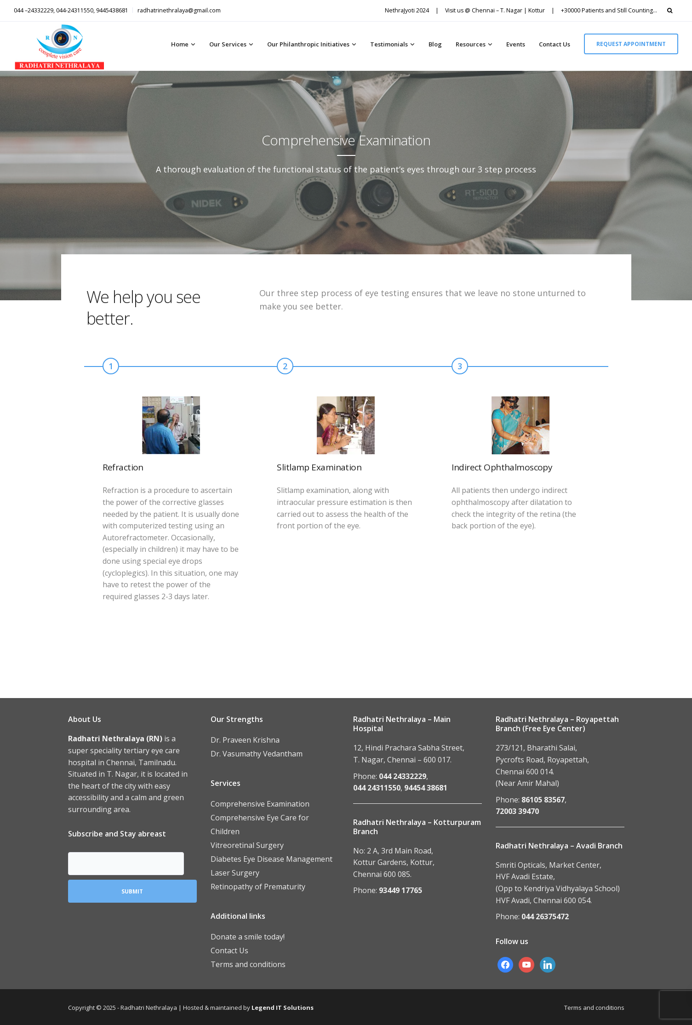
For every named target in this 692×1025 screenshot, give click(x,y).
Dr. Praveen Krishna (245, 740)
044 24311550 (376, 788)
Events (515, 44)
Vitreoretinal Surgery (247, 845)
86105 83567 (543, 800)
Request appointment (631, 44)
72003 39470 (517, 811)
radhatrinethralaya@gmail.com (179, 10)
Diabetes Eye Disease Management (271, 859)
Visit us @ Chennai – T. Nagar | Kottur (495, 10)
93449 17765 (400, 890)
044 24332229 (402, 776)
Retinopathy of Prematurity (258, 887)
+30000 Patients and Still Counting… (609, 10)
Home (180, 44)
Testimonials (389, 44)
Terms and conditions (248, 964)
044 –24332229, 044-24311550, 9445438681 (71, 10)
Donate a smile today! (248, 937)
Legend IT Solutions (283, 1007)
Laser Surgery (235, 873)
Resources (471, 44)
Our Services (227, 44)
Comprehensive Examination (260, 804)
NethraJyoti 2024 (407, 10)
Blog (435, 44)
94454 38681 (425, 788)
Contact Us (554, 44)
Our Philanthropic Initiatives (308, 44)
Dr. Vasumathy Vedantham (257, 754)
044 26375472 (545, 916)
